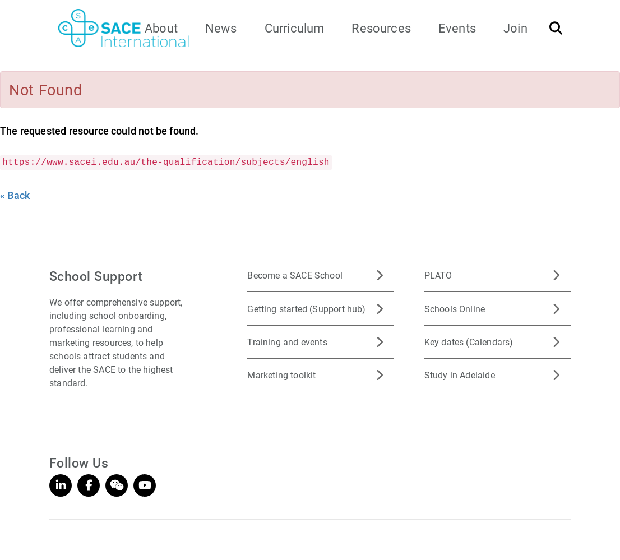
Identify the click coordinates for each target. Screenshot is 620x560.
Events (457, 28)
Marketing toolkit (281, 375)
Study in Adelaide (459, 375)
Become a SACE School (295, 275)
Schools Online (454, 308)
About (161, 28)
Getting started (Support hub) (306, 308)
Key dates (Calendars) (468, 342)
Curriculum (295, 28)
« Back (15, 195)
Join (515, 28)
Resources (381, 28)
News (221, 28)
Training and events (287, 342)
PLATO (438, 275)
